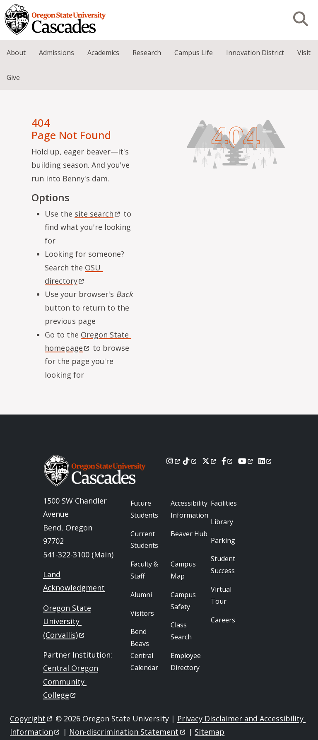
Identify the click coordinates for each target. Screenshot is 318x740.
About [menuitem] (16, 52)
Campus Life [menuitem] (193, 52)
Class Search (181, 630)
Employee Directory (186, 661)
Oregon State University (67, 621)
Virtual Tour (221, 595)
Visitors (142, 613)
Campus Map (183, 570)
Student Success (223, 564)
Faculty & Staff (144, 570)
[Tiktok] (190, 461)
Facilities (224, 503)
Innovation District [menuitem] (255, 52)
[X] (209, 461)
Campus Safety (183, 600)
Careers (223, 619)
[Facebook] (228, 461)
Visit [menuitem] (304, 52)
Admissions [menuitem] (56, 52)
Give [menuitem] (13, 77)
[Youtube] (246, 461)
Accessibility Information (189, 509)
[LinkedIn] (265, 461)
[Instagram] (173, 461)
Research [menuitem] (146, 52)
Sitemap (209, 732)
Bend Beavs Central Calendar (144, 649)
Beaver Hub (189, 533)
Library (222, 521)
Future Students (144, 509)
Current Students (144, 539)
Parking (223, 540)
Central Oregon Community (70, 681)
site (98, 214)
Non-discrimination (127, 732)
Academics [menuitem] (103, 52)
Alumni (141, 594)
